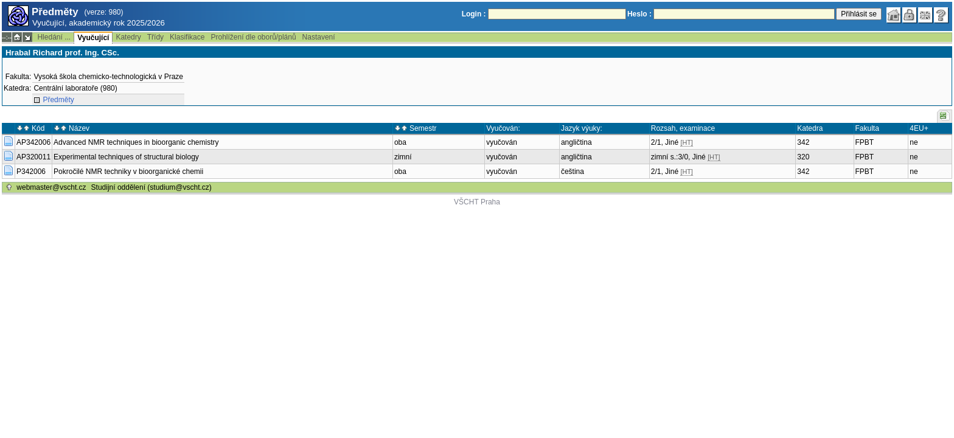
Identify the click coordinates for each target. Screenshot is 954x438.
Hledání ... (54, 37)
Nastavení (318, 37)
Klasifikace (187, 37)
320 (803, 157)
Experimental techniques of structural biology (126, 157)
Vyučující (93, 37)
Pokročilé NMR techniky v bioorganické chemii (128, 171)
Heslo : (639, 14)
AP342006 (33, 142)
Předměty (58, 100)
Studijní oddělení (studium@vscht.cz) (151, 187)
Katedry (128, 37)
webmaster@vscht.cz (51, 187)
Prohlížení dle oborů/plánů (253, 37)
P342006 (31, 171)
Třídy (155, 37)
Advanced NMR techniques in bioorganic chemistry (136, 142)
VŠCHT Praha (477, 202)
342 (803, 142)
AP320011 (33, 157)
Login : (474, 14)
